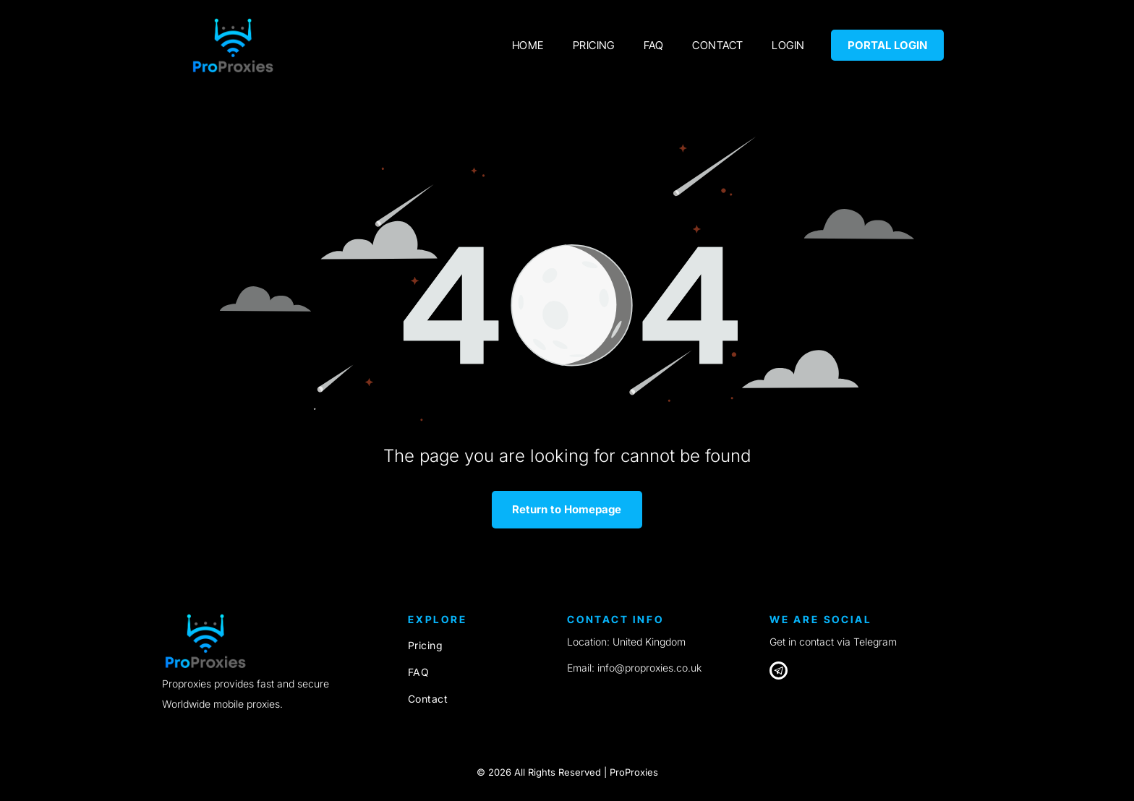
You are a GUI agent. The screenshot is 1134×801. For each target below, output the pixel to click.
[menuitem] (528, 45)
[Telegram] (779, 672)
